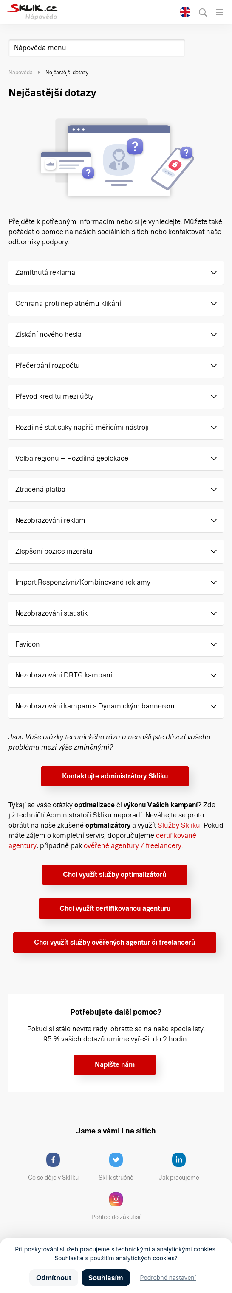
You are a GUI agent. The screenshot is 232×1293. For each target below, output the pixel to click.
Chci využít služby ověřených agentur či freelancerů (114, 942)
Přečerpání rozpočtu (47, 365)
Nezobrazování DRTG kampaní (63, 675)
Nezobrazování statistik (51, 613)
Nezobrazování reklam (50, 520)
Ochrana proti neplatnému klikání (68, 303)
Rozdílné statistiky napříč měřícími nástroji (82, 427)
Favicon (27, 644)
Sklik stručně (123, 1167)
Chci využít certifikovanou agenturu (114, 908)
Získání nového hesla (48, 334)
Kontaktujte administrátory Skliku (115, 776)
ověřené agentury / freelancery (132, 846)
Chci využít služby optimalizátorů (115, 874)
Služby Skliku (179, 825)
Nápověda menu (40, 48)
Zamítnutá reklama (45, 273)
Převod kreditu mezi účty (54, 396)
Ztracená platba (40, 489)
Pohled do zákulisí (119, 1206)
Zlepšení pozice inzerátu (54, 551)
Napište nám (115, 1065)
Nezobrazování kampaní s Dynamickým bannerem (95, 706)
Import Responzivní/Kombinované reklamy (82, 582)
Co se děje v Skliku (56, 1167)
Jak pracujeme (184, 1167)
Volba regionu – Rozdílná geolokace (71, 458)
